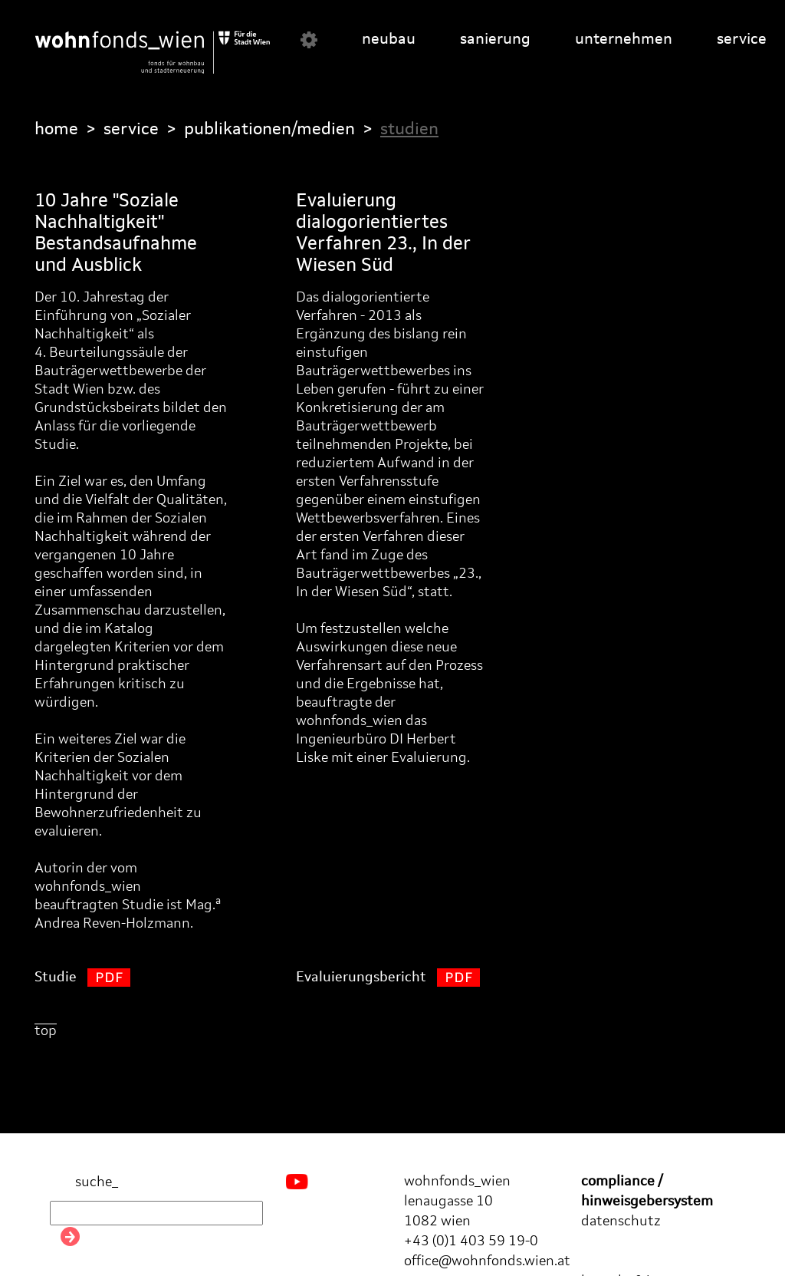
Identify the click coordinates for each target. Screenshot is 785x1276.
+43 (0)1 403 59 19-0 (471, 1241)
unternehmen (623, 40)
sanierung (495, 40)
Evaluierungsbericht (388, 977)
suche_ (84, 1183)
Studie (82, 977)
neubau (388, 40)
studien (409, 129)
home (56, 129)
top (45, 1031)
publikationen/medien (269, 129)
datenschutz (621, 1221)
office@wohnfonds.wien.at (487, 1261)
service (742, 40)
